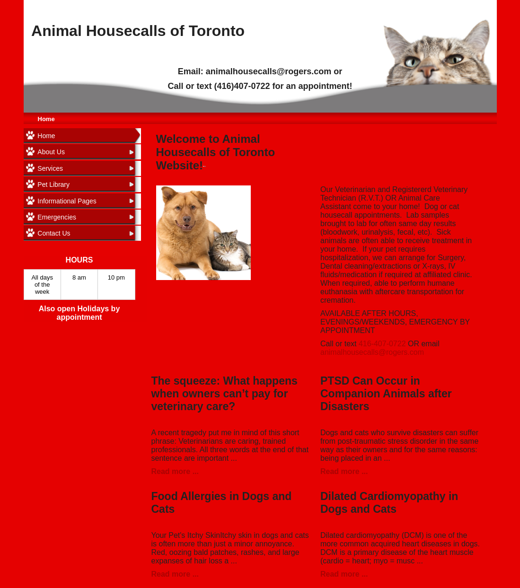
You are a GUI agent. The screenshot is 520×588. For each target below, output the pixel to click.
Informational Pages (67, 201)
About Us (51, 152)
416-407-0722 (382, 344)
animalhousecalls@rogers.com (372, 352)
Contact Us (53, 233)
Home (46, 119)
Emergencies (56, 217)
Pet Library (53, 184)
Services (50, 168)
